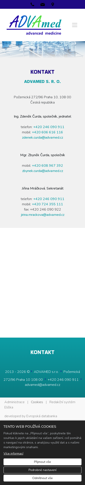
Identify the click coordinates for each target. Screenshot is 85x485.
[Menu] (75, 25)
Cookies (37, 402)
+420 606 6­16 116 (47, 132)
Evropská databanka (41, 416)
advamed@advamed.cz (42, 384)
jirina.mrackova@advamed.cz (42, 214)
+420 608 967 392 (47, 165)
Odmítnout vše (42, 478)
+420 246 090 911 (48, 127)
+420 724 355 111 (47, 204)
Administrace (14, 402)
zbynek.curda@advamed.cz (42, 170)
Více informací (13, 453)
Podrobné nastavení (42, 470)
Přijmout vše (42, 462)
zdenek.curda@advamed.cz (42, 137)
